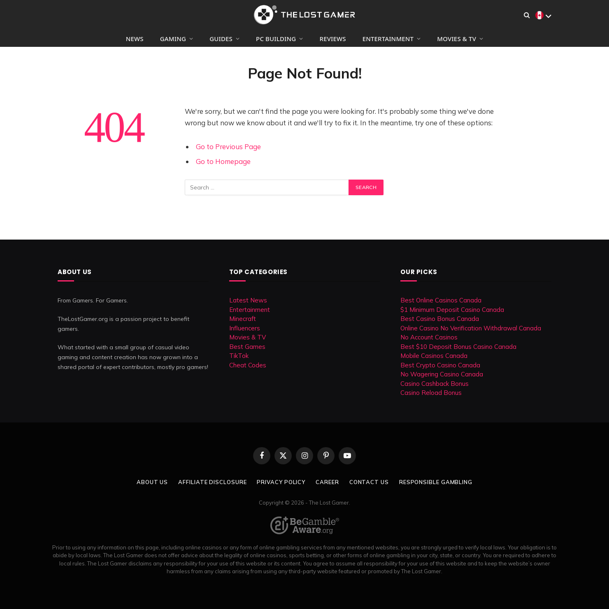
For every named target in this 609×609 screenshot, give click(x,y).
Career (327, 482)
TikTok (239, 356)
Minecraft (242, 319)
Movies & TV (456, 39)
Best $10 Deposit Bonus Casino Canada (458, 347)
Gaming (173, 39)
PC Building (276, 39)
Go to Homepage (223, 161)
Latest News (248, 300)
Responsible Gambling (435, 482)
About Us (152, 482)
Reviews (333, 39)
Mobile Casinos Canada (433, 356)
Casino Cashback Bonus (434, 384)
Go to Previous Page (228, 146)
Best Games (247, 347)
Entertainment (388, 39)
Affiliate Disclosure (212, 482)
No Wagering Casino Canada (441, 374)
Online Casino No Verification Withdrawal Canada (470, 328)
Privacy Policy (281, 482)
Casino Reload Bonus (431, 393)
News (135, 39)
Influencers (244, 328)
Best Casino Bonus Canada (439, 319)
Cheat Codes (247, 365)
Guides (220, 39)
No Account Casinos (429, 337)
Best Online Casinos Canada (440, 300)
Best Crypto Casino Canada (440, 365)
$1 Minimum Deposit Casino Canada (452, 310)
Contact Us (369, 482)
